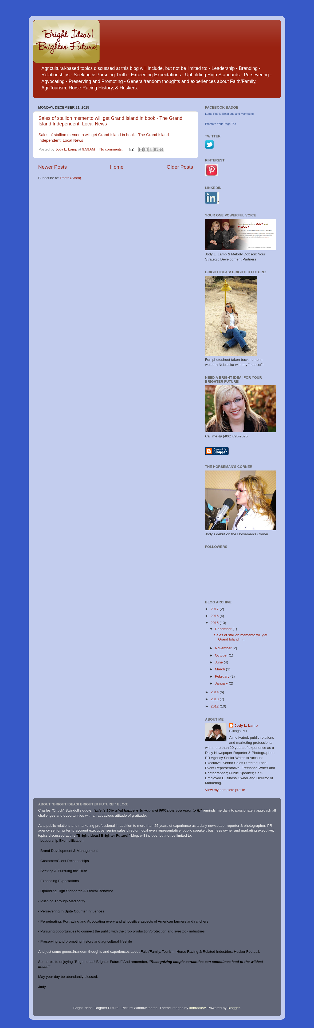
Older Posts (180, 167)
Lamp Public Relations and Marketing (229, 113)
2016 (215, 616)
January (222, 683)
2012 (215, 706)
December (224, 629)
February (222, 676)
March (220, 669)
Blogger (233, 1008)
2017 (215, 609)
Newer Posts (52, 167)
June (219, 662)
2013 (215, 699)
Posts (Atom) (70, 178)
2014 (215, 692)
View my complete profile (225, 790)
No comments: (112, 149)
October (222, 655)
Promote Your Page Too (220, 123)
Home (116, 167)
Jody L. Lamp (246, 725)
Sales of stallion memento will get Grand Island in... (241, 637)
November (224, 648)
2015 (215, 623)
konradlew (197, 1008)
